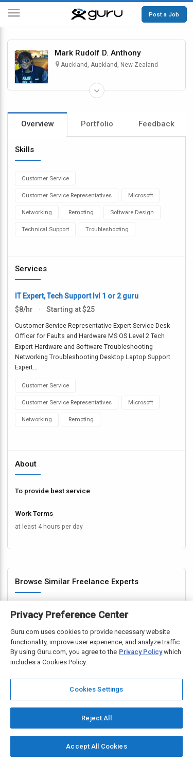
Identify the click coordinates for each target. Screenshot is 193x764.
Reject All (96, 718)
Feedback (156, 123)
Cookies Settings (96, 689)
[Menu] (14, 14)
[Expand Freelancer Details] (96, 90)
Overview (37, 123)
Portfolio (97, 123)
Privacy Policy (140, 652)
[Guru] (96, 14)
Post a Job (164, 14)
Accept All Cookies (96, 746)
